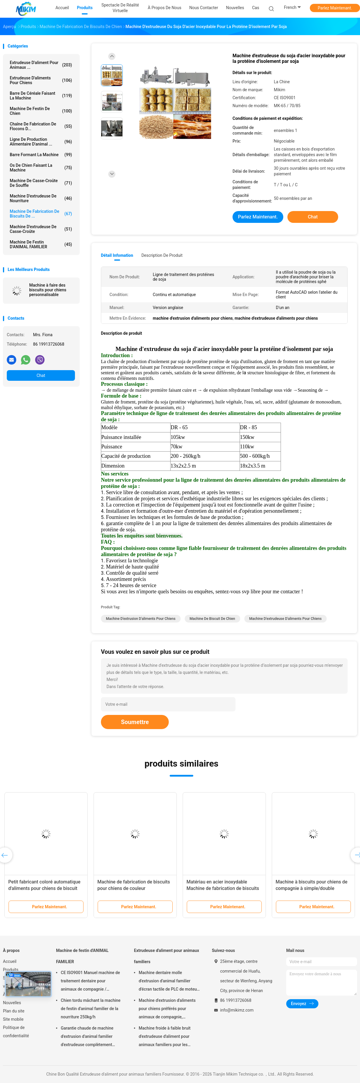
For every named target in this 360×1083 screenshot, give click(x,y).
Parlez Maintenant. (335, 8)
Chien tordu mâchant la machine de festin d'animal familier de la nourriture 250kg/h (90, 1008)
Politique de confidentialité (16, 1031)
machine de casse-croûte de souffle (41, 183)
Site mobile (13, 1019)
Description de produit (161, 255)
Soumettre (135, 722)
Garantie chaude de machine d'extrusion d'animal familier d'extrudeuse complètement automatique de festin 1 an (87, 1037)
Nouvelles (12, 1002)
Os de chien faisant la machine (41, 167)
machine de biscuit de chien (212, 619)
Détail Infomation (117, 255)
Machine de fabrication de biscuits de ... (41, 213)
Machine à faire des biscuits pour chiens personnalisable (47, 290)
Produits (10, 969)
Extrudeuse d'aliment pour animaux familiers (166, 956)
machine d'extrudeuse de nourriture (41, 198)
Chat (41, 375)
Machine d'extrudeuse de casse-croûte (41, 229)
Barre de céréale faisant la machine (41, 95)
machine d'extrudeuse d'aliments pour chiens (285, 619)
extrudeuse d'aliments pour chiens (41, 80)
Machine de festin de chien (41, 111)
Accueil (10, 961)
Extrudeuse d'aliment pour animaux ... (41, 65)
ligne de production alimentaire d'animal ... (41, 141)
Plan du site (13, 1011)
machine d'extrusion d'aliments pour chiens (141, 619)
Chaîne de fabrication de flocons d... (41, 126)
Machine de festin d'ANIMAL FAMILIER (41, 244)
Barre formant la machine (41, 155)
